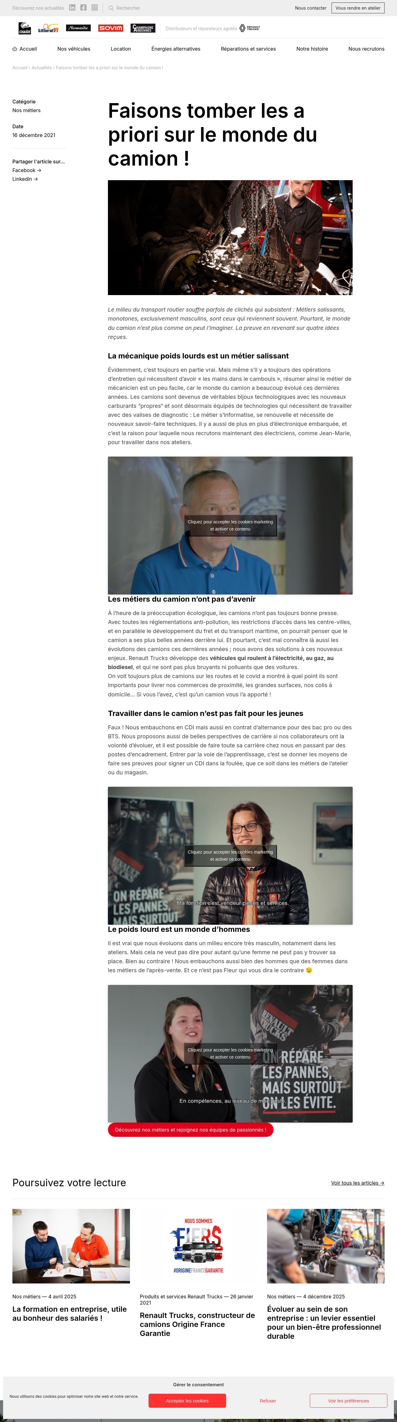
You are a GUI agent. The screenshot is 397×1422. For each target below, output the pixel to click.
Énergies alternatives (175, 49)
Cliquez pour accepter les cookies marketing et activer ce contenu (230, 525)
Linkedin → (25, 179)
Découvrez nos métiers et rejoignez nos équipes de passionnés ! (190, 1130)
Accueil (28, 49)
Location (121, 49)
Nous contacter (311, 8)
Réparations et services (248, 49)
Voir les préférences (348, 1400)
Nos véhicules (73, 49)
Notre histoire (312, 49)
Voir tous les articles (355, 1182)
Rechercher (128, 8)
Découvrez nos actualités (38, 8)
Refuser (268, 1400)
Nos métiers (26, 110)
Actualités (42, 67)
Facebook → (27, 170)
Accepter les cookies (187, 1400)
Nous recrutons (367, 49)
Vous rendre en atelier (358, 8)
